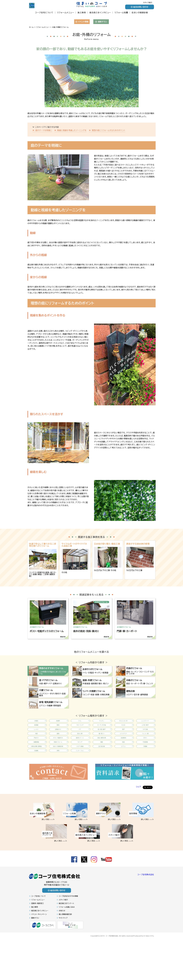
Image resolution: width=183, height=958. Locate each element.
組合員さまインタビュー (100, 12)
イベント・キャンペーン (39, 932)
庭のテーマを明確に (43, 130)
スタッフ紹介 (147, 2)
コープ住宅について (44, 12)
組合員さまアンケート (66, 921)
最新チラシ (101, 22)
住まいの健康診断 (140, 12)
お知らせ (62, 928)
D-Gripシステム (149, 953)
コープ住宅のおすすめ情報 (68, 914)
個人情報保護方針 (65, 932)
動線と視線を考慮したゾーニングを (72, 130)
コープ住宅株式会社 (145, 892)
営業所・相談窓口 (37, 921)
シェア (138, 804)
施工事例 (82, 12)
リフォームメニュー (65, 12)
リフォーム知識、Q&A (67, 924)
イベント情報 (81, 22)
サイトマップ (63, 935)
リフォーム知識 (121, 12)
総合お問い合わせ (139, 7)
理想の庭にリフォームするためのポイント (108, 130)
